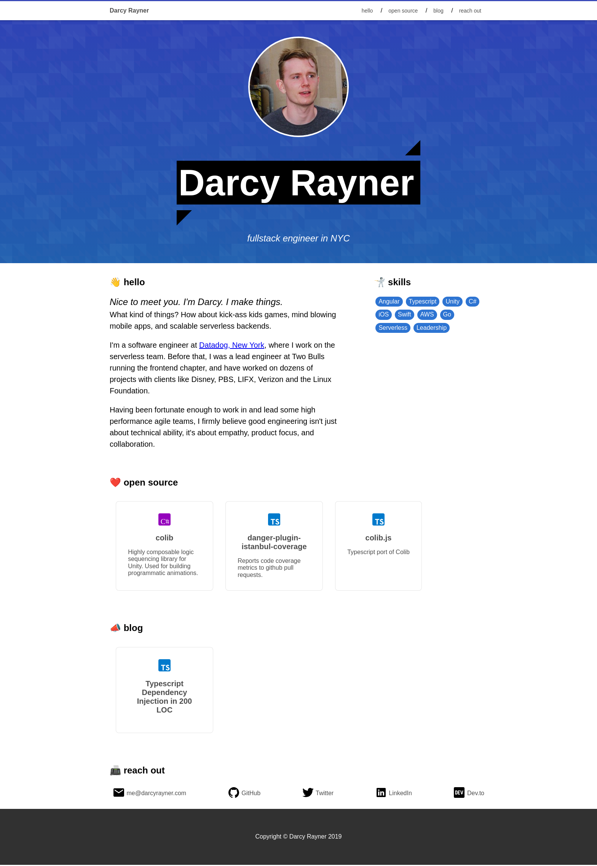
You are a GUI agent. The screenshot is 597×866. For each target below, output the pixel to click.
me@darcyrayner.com (156, 794)
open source (403, 11)
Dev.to (475, 794)
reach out (470, 11)
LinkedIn (400, 794)
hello (367, 11)
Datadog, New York (231, 345)
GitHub (250, 794)
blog (438, 11)
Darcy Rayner (129, 10)
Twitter (325, 794)
